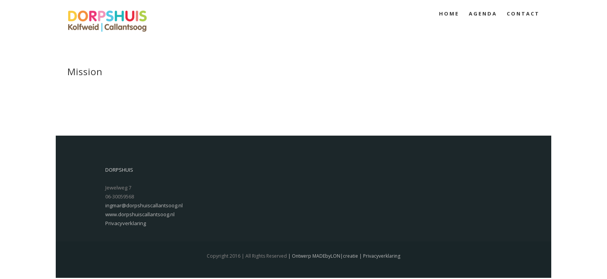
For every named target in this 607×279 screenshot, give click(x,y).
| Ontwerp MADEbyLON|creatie (322, 256)
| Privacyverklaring (379, 256)
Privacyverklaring (125, 223)
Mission (85, 71)
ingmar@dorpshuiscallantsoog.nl (144, 205)
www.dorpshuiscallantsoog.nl (140, 214)
